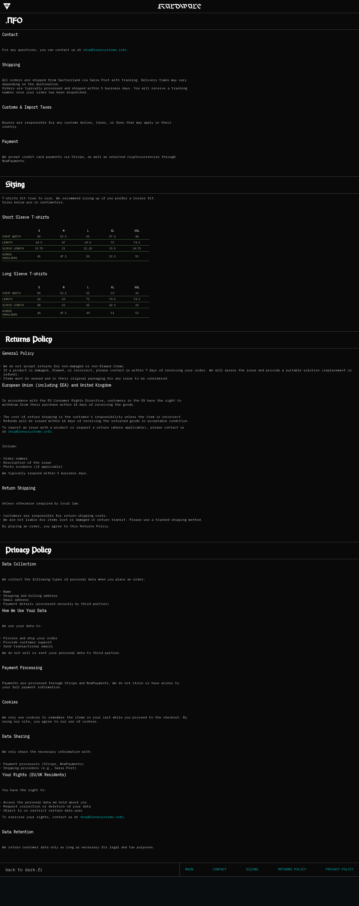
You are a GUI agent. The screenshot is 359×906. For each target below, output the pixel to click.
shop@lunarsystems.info (105, 50)
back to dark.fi (23, 869)
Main (189, 869)
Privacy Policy (340, 869)
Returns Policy (292, 869)
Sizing (252, 869)
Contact (219, 869)
